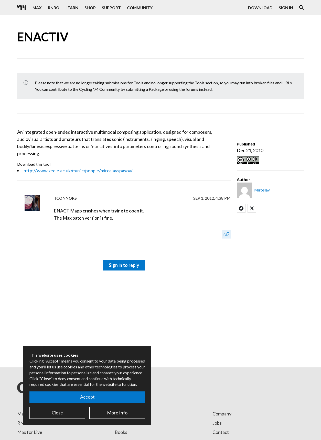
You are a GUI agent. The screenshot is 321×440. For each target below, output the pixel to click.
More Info (117, 412)
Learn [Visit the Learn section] (72, 7)
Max (21, 413)
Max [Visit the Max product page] (37, 7)
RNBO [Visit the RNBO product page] (53, 7)
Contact (220, 432)
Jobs (217, 423)
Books (121, 432)
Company (221, 413)
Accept (87, 397)
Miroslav (262, 189)
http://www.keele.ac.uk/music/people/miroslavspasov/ (78, 170)
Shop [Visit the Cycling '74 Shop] (90, 7)
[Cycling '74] (21, 7)
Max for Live (29, 432)
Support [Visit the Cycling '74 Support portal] (111, 7)
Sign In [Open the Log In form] (286, 7)
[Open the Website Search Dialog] (301, 7)
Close (57, 412)
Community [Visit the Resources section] (140, 7)
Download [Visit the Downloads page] (260, 7)
